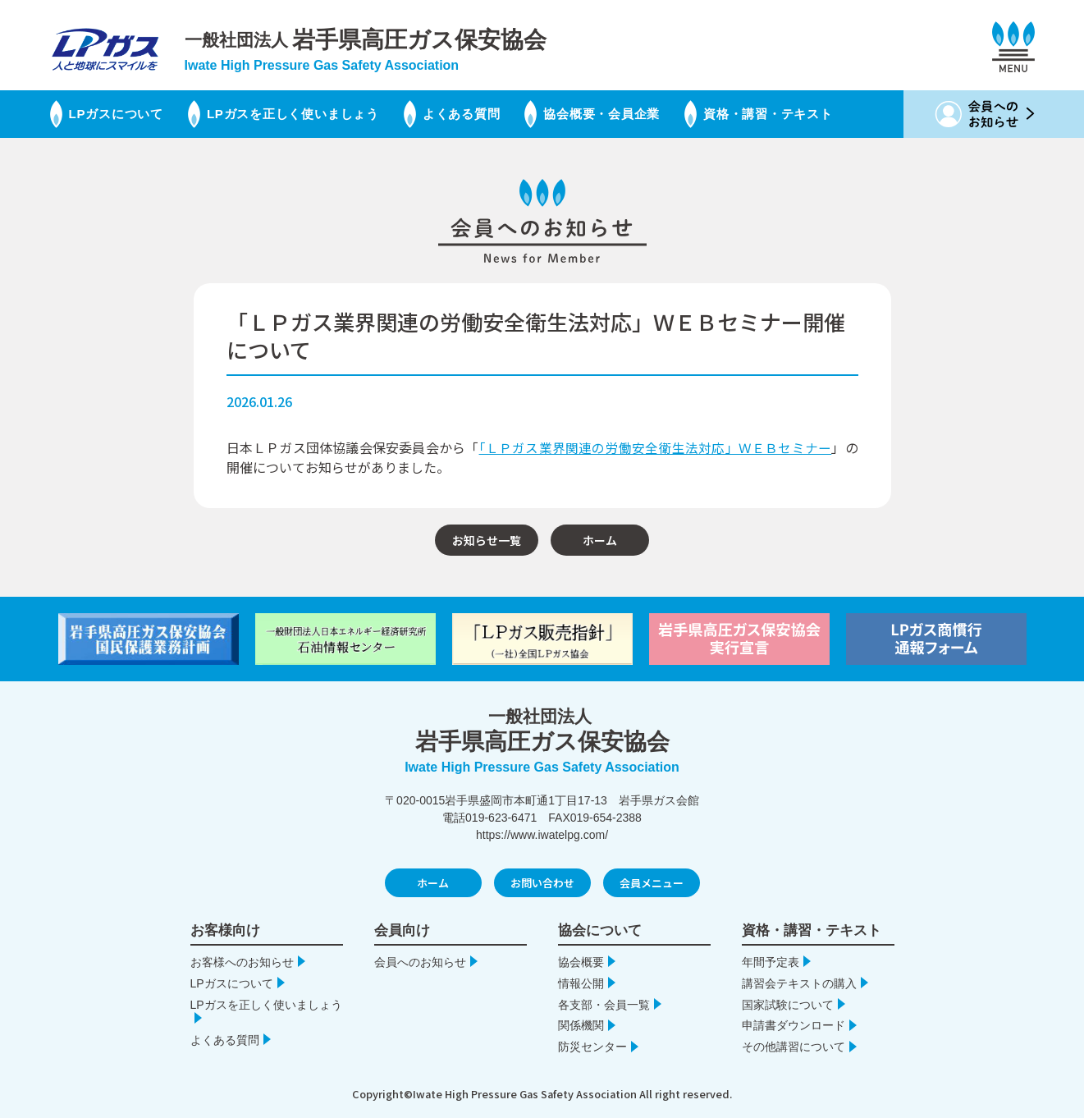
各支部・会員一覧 (604, 1003)
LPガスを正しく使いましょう (304, 114)
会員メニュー (652, 883)
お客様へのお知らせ (242, 961)
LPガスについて (115, 114)
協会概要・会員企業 (629, 114)
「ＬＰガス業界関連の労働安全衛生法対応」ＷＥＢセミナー (655, 447)
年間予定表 (770, 961)
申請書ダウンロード (793, 1025)
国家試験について (788, 1003)
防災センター (592, 1046)
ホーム (600, 539)
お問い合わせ (542, 883)
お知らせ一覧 (486, 539)
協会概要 (581, 961)
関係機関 (581, 1025)
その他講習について (793, 1046)
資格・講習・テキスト (805, 114)
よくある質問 (479, 114)
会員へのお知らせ (420, 961)
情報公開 (581, 982)
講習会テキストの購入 (799, 982)
